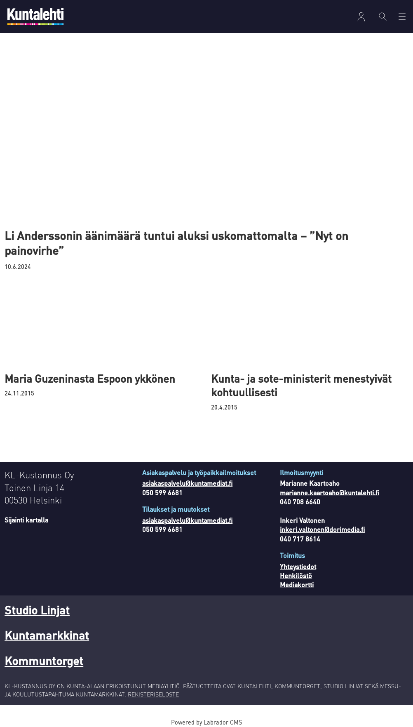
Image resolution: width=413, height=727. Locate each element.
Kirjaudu (361, 17)
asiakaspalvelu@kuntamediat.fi (187, 483)
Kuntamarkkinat (47, 635)
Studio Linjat (37, 609)
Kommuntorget (44, 660)
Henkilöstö (296, 575)
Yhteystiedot (298, 566)
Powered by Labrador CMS (206, 722)
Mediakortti (297, 584)
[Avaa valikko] (402, 16)
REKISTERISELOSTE (153, 694)
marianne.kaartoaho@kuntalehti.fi (329, 492)
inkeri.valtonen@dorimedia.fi (322, 529)
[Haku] (382, 16)
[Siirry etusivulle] (35, 16)
